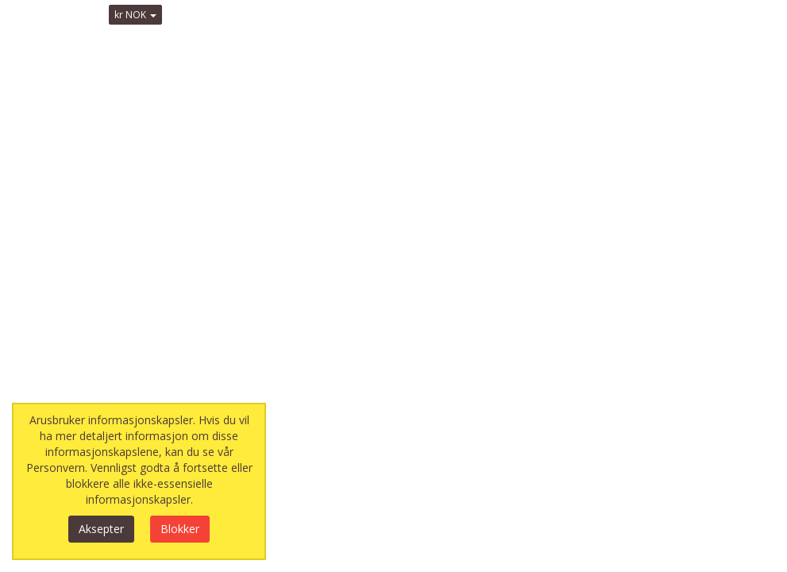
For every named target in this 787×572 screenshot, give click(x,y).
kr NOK (135, 14)
